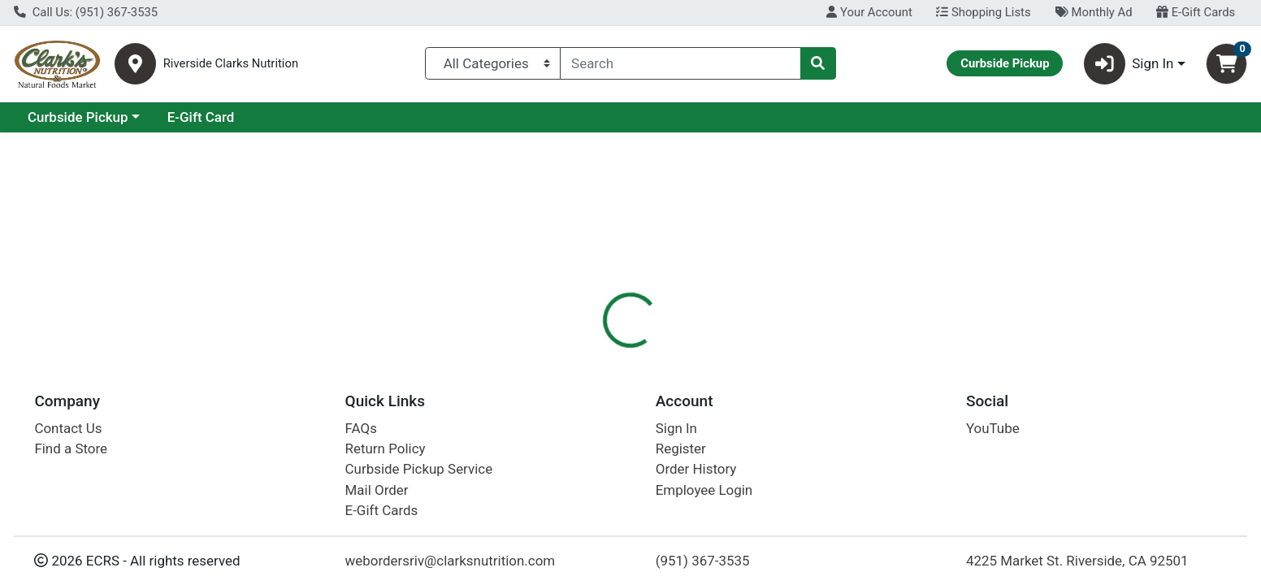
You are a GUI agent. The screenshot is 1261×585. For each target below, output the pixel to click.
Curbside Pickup (218, 117)
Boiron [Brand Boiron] (717, 436)
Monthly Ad (1093, 12)
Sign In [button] (1129, 63)
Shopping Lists (983, 12)
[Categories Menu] (493, 63)
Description (726, 353)
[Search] (680, 63)
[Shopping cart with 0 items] (1226, 63)
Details (571, 353)
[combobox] (680, 63)
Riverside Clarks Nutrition (230, 64)
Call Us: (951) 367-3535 (86, 12)
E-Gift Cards (1195, 12)
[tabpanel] (893, 461)
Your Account (869, 12)
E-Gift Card (341, 117)
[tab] (571, 352)
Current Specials (78, 117)
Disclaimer (815, 353)
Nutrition (643, 353)
